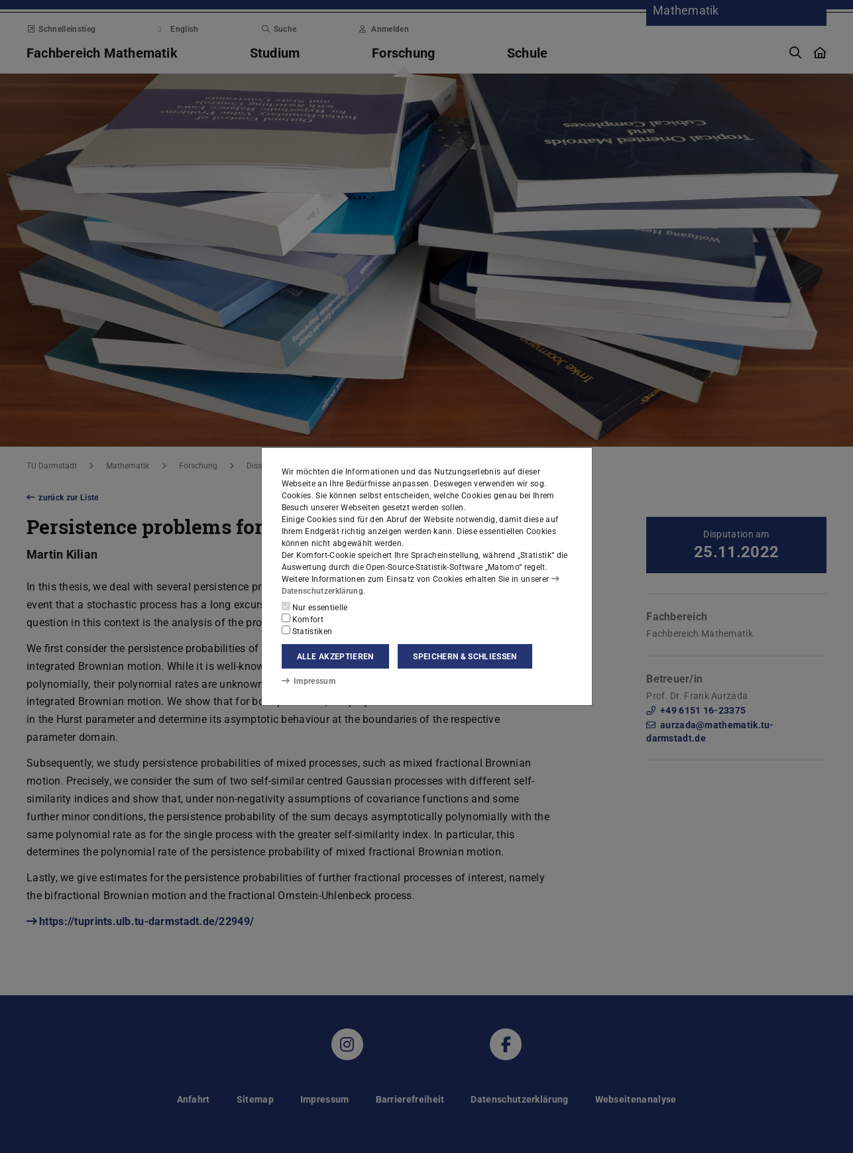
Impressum (308, 681)
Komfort (303, 619)
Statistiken (307, 631)
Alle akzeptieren (335, 656)
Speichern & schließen (464, 656)
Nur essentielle (315, 607)
